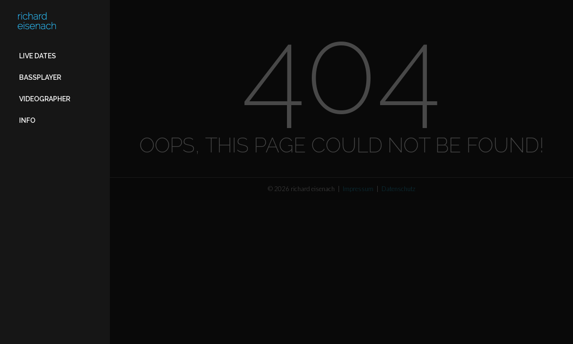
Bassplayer (40, 77)
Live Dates (37, 56)
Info (27, 120)
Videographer (44, 99)
